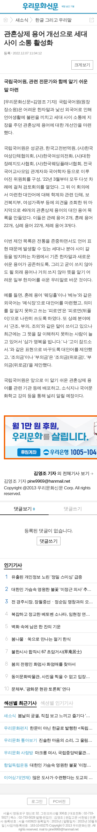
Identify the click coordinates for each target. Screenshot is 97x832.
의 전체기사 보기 (61, 473)
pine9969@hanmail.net (48, 481)
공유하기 (92, 20)
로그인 (37, 801)
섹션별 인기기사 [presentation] (56, 703)
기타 (39, 64)
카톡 (29, 64)
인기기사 (13, 565)
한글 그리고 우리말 (53, 20)
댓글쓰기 (73, 508)
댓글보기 (24, 508)
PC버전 (59, 801)
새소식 (22, 20)
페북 (8, 64)
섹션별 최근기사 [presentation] (20, 703)
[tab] (20, 703)
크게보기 (82, 65)
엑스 (18, 64)
